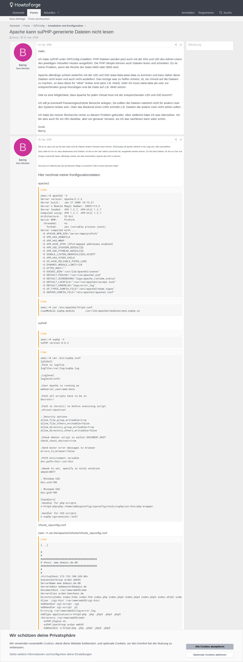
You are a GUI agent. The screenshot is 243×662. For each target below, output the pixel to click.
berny (15, 37)
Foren (34, 12)
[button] (58, 12)
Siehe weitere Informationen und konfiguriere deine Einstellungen (50, 654)
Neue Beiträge (17, 18)
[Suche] (225, 12)
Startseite (18, 12)
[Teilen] (176, 45)
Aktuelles (49, 12)
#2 (181, 139)
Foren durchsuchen (39, 18)
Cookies (48, 643)
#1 (181, 44)
